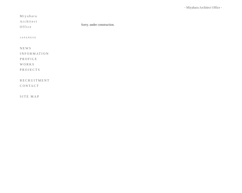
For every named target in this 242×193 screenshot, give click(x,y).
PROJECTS (30, 70)
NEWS (26, 48)
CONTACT (29, 86)
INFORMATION (34, 53)
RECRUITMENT (35, 80)
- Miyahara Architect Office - (203, 7)
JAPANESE (28, 37)
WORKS (27, 64)
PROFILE (28, 59)
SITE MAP (30, 96)
